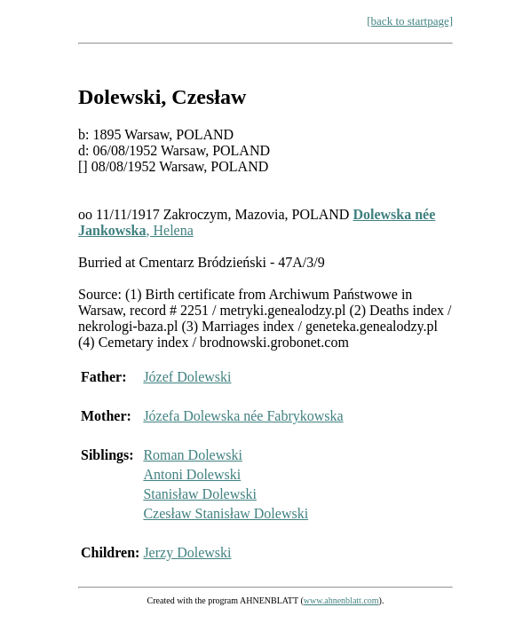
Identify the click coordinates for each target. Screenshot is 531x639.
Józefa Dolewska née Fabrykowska (243, 415)
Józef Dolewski (187, 376)
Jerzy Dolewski (187, 552)
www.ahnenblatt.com (341, 600)
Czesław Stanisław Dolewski (225, 513)
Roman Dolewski (192, 454)
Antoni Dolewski (192, 474)
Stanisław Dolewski (200, 493)
